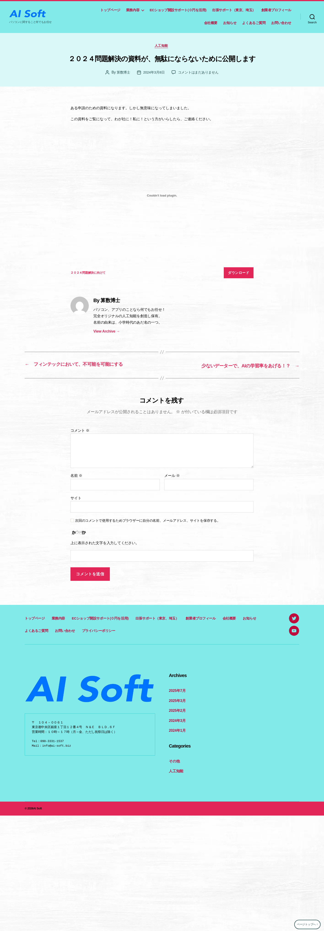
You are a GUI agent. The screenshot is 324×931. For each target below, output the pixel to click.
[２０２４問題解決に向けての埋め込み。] (162, 196)
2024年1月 (177, 730)
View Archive (106, 332)
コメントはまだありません (199, 73)
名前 (76, 476)
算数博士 (121, 73)
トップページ (110, 10)
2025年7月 (177, 691)
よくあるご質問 (253, 23)
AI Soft (37, 807)
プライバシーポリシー (98, 631)
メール (172, 476)
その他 (174, 760)
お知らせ (229, 23)
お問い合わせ (281, 23)
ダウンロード (238, 274)
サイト (75, 498)
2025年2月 (177, 711)
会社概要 (210, 23)
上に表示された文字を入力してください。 (104, 544)
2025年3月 (177, 701)
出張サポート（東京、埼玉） (234, 10)
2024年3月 (177, 720)
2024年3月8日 (153, 73)
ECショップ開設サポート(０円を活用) (178, 10)
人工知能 (162, 46)
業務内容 (132, 10)
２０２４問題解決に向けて (87, 273)
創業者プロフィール (276, 10)
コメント (79, 431)
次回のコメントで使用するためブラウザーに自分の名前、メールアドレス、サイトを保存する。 (147, 521)
